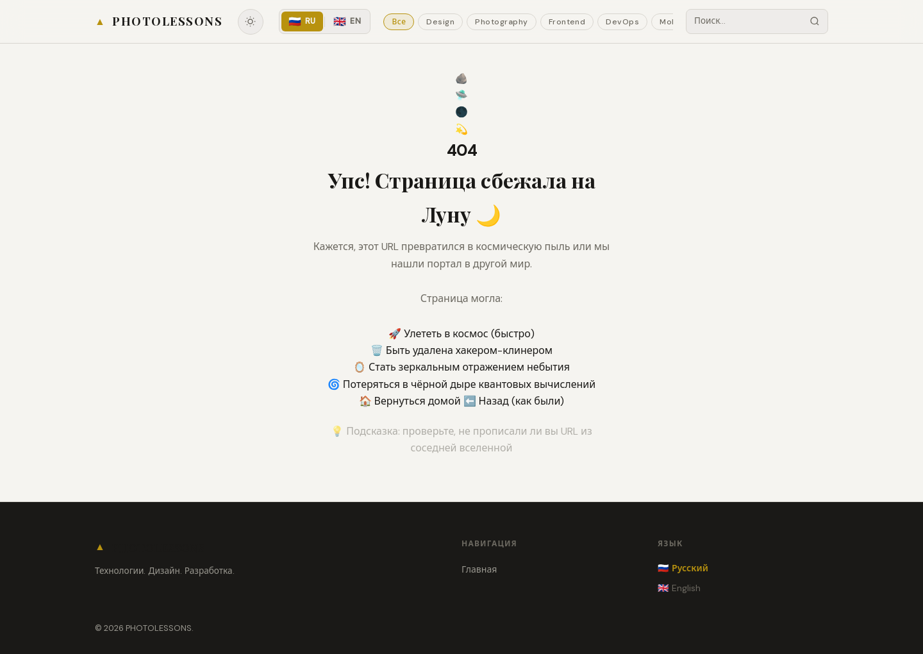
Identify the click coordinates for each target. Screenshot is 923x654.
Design (440, 22)
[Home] (158, 21)
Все (399, 22)
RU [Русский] (302, 21)
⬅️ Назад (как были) (514, 401)
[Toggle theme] (250, 22)
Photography (501, 22)
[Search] (814, 21)
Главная (479, 569)
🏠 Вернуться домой (411, 401)
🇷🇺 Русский (683, 568)
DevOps (622, 22)
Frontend (567, 22)
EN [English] (347, 21)
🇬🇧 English (679, 588)
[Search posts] (744, 21)
